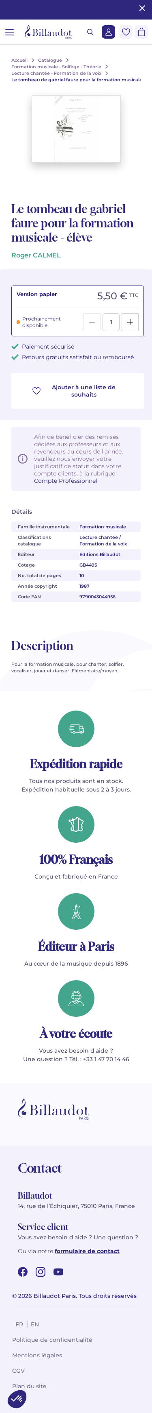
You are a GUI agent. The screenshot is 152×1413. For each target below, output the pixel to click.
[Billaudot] (48, 32)
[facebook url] (23, 1272)
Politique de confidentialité (52, 1339)
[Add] (130, 322)
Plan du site (29, 1386)
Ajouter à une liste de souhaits (74, 391)
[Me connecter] (108, 32)
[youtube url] (58, 1272)
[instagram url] (40, 1272)
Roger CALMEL (36, 255)
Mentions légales (37, 1355)
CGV (18, 1370)
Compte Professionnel (65, 480)
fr (19, 1324)
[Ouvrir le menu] (9, 32)
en (35, 1324)
